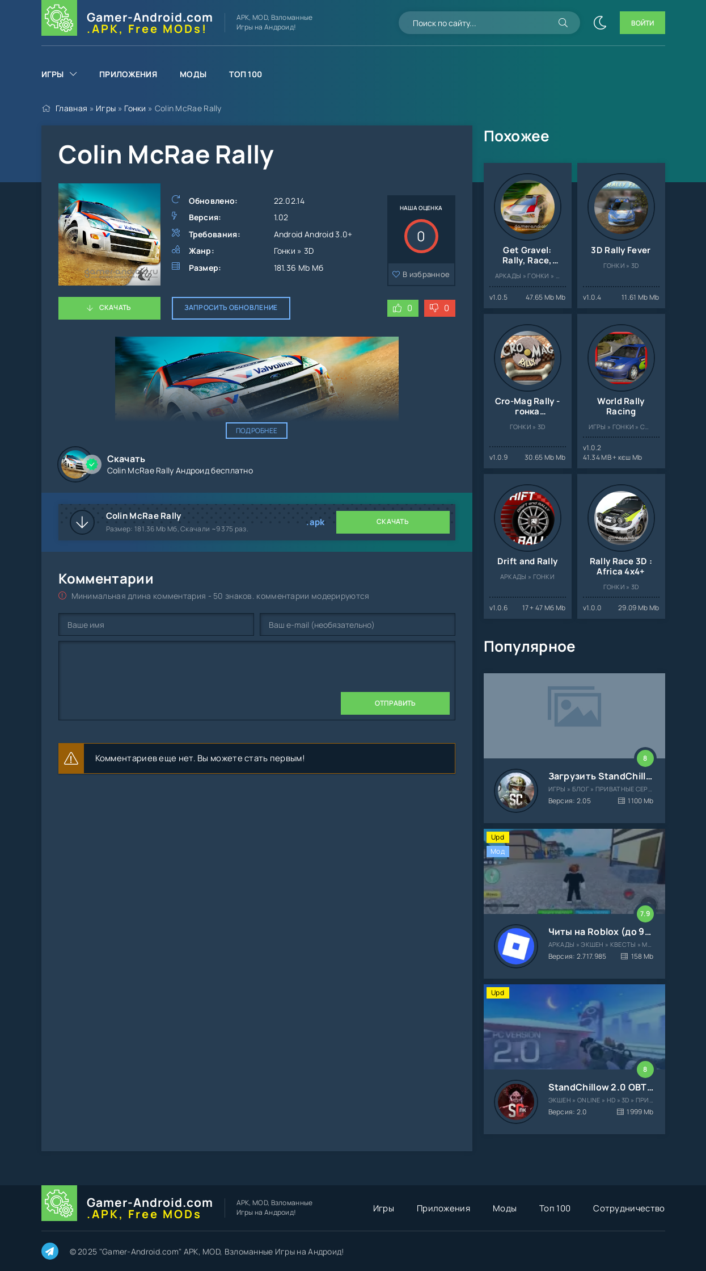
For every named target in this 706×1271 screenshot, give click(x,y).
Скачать (115, 307)
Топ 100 (245, 74)
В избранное (426, 274)
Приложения (128, 74)
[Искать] (563, 22)
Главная (71, 108)
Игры (52, 74)
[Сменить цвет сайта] (599, 22)
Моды (193, 74)
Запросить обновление (231, 307)
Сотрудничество (629, 1208)
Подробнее (257, 430)
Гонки (135, 108)
